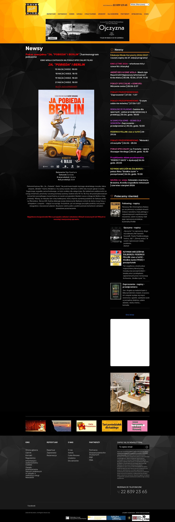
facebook (30, 506)
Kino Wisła (130, 315)
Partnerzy (125, 14)
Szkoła (79, 14)
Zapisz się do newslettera (129, 442)
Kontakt (29, 455)
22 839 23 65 (120, 5)
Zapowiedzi (62, 14)
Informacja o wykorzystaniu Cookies (32, 463)
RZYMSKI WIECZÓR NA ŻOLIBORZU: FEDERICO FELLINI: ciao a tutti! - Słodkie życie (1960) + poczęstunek (134, 257)
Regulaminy (30, 458)
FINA (91, 460)
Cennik (71, 14)
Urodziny (101, 14)
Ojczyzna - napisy (132, 227)
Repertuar (51, 14)
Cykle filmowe (90, 14)
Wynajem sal (137, 14)
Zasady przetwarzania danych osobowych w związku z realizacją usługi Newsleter (34, 473)
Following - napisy (131, 203)
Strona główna (32, 450)
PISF (91, 457)
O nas (146, 14)
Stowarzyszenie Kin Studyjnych (97, 454)
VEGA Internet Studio (142, 512)
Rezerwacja (52, 455)
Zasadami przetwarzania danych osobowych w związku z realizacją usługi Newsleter (132, 453)
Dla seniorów (113, 14)
